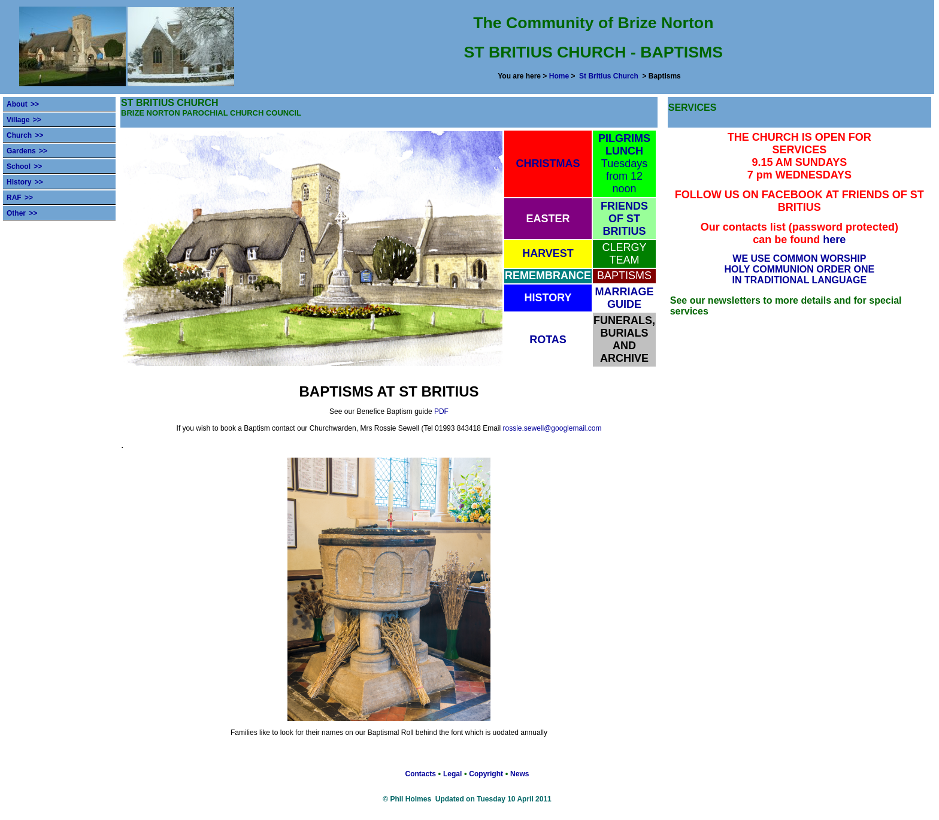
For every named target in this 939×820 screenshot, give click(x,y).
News (519, 774)
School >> (24, 166)
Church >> (25, 135)
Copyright (486, 774)
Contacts (420, 774)
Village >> (24, 120)
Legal (452, 774)
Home (559, 76)
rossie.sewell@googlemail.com (552, 428)
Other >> (22, 213)
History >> (25, 182)
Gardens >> (27, 151)
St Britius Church (608, 76)
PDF (441, 411)
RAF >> (20, 197)
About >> (23, 104)
